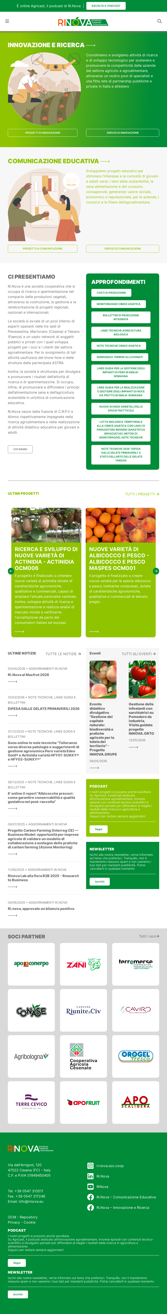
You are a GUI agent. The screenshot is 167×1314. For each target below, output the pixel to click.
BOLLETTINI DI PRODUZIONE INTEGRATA (121, 317)
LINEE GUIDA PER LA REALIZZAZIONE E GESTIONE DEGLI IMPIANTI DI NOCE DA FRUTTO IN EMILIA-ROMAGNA (121, 391)
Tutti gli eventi (139, 654)
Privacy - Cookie (21, 1222)
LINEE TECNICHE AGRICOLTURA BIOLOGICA (121, 332)
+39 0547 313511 (29, 1191)
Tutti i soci (149, 936)
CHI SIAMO (20, 449)
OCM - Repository (23, 1217)
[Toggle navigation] (7, 21)
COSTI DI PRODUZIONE (111, 292)
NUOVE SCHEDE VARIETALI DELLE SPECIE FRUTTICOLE (121, 408)
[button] (11, 571)
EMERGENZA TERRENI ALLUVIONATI (120, 357)
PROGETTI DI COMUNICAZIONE (42, 248)
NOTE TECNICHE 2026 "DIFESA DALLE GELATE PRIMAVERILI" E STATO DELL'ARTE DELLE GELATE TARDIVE (121, 454)
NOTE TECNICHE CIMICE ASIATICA (119, 345)
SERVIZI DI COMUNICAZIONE (122, 248)
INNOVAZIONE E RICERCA (51, 45)
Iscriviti (99, 881)
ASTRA (57, 363)
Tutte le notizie (63, 654)
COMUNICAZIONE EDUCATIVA (59, 161)
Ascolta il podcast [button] (106, 5)
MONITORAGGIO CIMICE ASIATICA (118, 304)
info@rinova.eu (31, 1201)
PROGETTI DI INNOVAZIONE (42, 132)
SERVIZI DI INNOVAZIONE (123, 132)
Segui (98, 829)
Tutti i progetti (142, 494)
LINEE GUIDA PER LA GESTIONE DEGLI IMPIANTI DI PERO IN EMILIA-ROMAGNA (121, 372)
